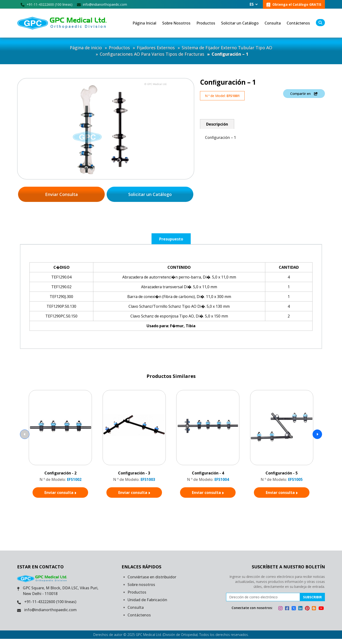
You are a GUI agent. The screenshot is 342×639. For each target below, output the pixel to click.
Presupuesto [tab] (171, 239)
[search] (320, 22)
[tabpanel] (171, 296)
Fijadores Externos (156, 48)
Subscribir (312, 597)
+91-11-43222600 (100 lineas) (46, 4)
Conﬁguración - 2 (60, 473)
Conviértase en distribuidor (152, 577)
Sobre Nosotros (176, 23)
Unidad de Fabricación (147, 600)
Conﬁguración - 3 (134, 473)
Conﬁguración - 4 (208, 473)
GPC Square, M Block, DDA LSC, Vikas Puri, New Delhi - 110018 (60, 590)
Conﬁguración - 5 (282, 473)
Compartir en (304, 93)
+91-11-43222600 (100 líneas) (50, 602)
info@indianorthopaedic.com (102, 4)
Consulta (273, 23)
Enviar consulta (60, 492)
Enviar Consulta (61, 194)
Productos (205, 23)
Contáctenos (298, 23)
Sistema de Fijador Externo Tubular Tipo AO (227, 48)
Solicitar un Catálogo (240, 23)
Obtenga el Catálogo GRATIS (293, 4)
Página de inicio (86, 48)
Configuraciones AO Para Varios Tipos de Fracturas (152, 54)
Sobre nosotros (141, 584)
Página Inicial (144, 23)
